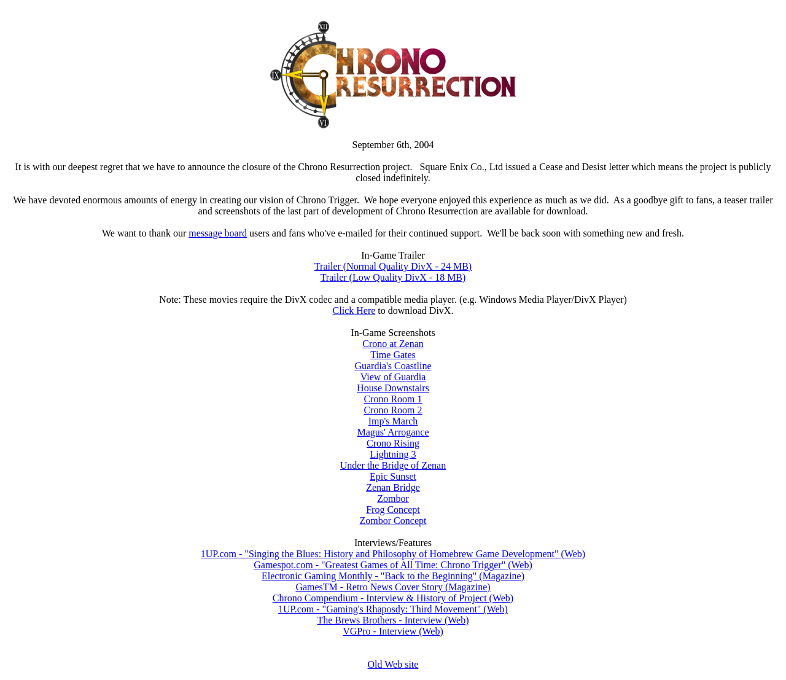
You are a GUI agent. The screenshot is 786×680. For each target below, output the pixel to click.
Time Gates (393, 355)
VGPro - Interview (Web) (393, 631)
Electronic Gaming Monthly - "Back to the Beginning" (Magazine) (393, 576)
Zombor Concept (393, 520)
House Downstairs (393, 388)
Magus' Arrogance (393, 432)
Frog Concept (393, 509)
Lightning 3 (393, 454)
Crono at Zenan (393, 343)
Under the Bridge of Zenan (393, 465)
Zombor (393, 498)
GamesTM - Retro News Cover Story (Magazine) (392, 587)
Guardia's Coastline (392, 366)
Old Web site (393, 664)
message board (218, 233)
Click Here (354, 310)
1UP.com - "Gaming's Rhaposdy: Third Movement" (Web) (393, 609)
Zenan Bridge (393, 487)
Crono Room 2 (393, 410)
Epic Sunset (393, 476)
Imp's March (393, 421)
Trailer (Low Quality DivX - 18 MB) (393, 277)
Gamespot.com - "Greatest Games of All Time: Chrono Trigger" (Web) (393, 565)
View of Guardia (393, 377)
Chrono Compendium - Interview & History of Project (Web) (393, 598)
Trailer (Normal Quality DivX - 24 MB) (393, 266)
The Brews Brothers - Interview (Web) (393, 620)
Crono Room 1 (393, 399)
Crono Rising (393, 443)
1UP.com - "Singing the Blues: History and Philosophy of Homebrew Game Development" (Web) (393, 554)
